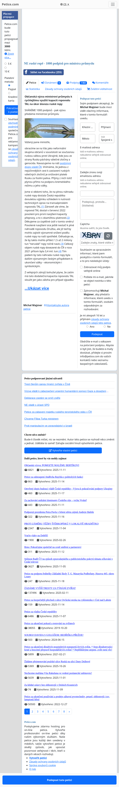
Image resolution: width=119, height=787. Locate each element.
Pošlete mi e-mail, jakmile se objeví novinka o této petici (98, 280)
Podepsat (97, 334)
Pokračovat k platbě (13, 110)
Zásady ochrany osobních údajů (63, 89)
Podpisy (76, 82)
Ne (108, 326)
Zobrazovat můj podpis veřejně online (97, 269)
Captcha (85, 224)
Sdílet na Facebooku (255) (43, 72)
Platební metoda (9, 79)
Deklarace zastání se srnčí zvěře (42, 398)
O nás (32, 769)
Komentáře (100, 82)
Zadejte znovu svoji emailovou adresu (91, 174)
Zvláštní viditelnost (99, 89)
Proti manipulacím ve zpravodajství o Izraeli (48, 425)
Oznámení (51, 82)
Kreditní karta (12, 98)
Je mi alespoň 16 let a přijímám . (96, 319)
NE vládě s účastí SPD (36, 405)
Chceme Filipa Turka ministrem (41, 418)
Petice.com (10, 4)
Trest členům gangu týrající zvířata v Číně (47, 384)
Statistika (33, 89)
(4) (60, 251)
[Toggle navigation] (112, 4)
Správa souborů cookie (42, 765)
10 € (6, 71)
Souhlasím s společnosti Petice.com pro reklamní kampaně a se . (15, 139)
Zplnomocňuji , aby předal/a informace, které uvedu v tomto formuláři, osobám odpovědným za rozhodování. (98, 300)
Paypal (12, 89)
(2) (68, 217)
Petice (31, 82)
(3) (62, 244)
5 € (9, 63)
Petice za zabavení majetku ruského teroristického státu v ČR (58, 412)
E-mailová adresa (90, 147)
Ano (92, 326)
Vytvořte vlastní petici (63, 450)
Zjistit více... (9, 55)
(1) (42, 206)
